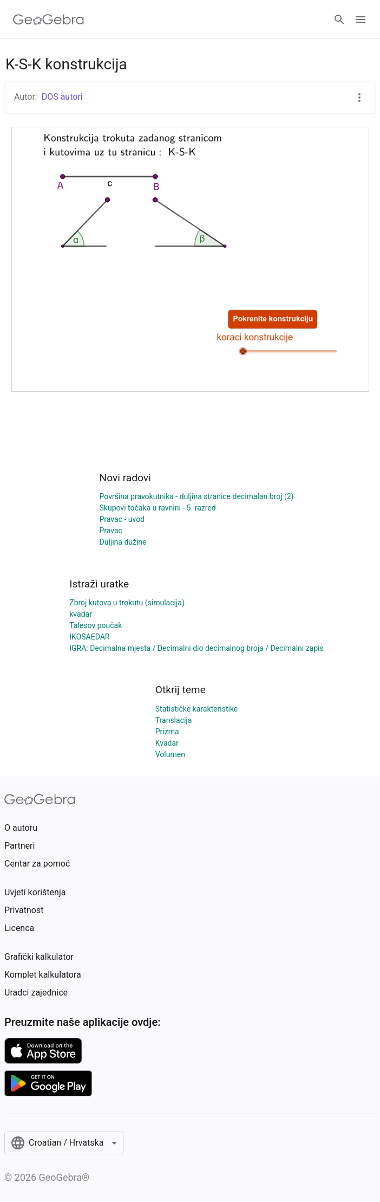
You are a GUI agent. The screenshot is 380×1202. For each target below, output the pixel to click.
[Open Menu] (360, 19)
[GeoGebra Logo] (48, 19)
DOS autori (62, 97)
